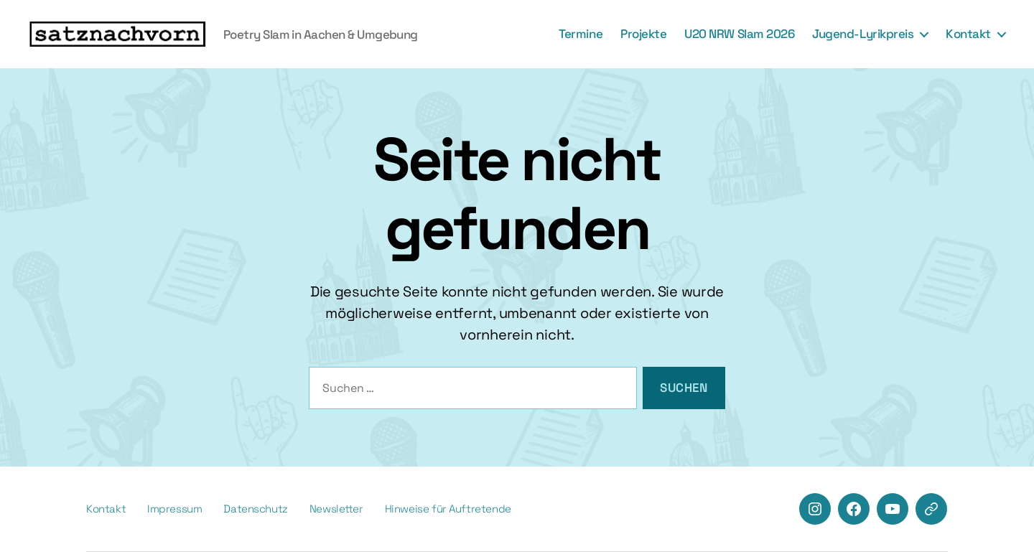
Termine (580, 34)
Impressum (174, 508)
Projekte (643, 34)
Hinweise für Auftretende (448, 508)
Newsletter (336, 508)
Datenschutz (255, 508)
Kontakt (968, 34)
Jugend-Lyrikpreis (862, 34)
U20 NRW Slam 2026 (739, 34)
